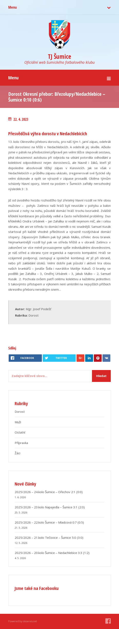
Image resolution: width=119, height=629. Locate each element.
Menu (12, 7)
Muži (18, 422)
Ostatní (20, 432)
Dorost (33, 315)
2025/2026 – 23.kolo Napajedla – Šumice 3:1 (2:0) (50, 507)
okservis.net (30, 621)
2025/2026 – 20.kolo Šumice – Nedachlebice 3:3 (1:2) (52, 553)
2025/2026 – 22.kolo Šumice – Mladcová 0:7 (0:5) (49, 522)
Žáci (17, 453)
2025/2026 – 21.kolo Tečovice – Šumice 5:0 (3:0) (49, 537)
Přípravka (21, 443)
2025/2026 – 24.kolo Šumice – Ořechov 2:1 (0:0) (49, 492)
